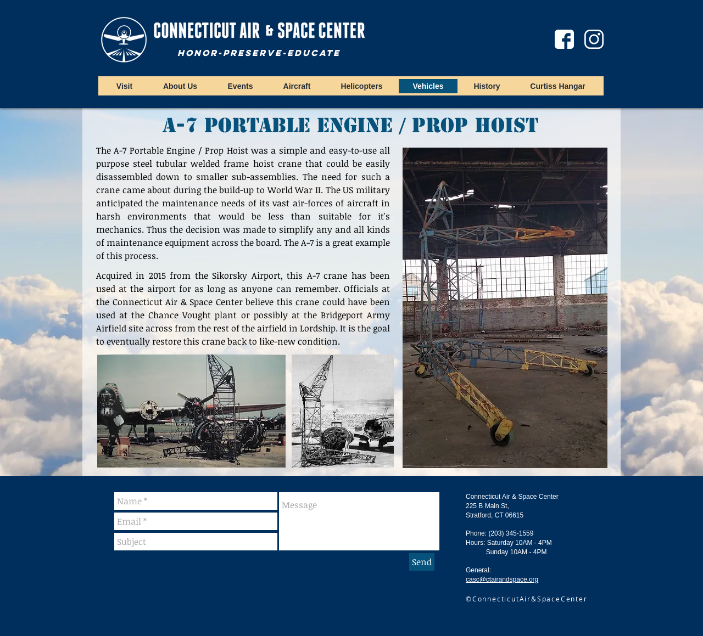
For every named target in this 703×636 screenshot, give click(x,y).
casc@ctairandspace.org (502, 579)
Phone (475, 533)
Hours (474, 543)
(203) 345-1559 (510, 533)
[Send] (421, 562)
